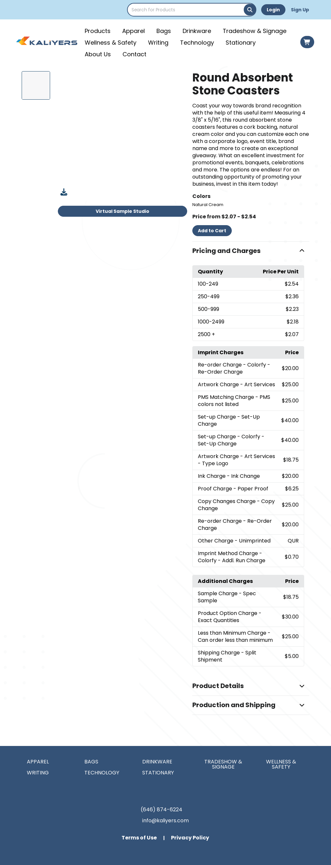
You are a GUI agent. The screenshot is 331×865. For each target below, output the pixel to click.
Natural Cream (207, 205)
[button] (250, 251)
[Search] (249, 10)
